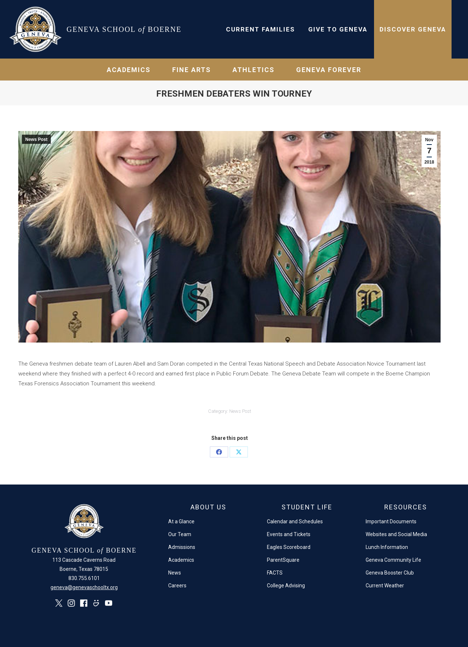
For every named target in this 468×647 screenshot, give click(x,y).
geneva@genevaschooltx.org (84, 587)
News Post (36, 139)
